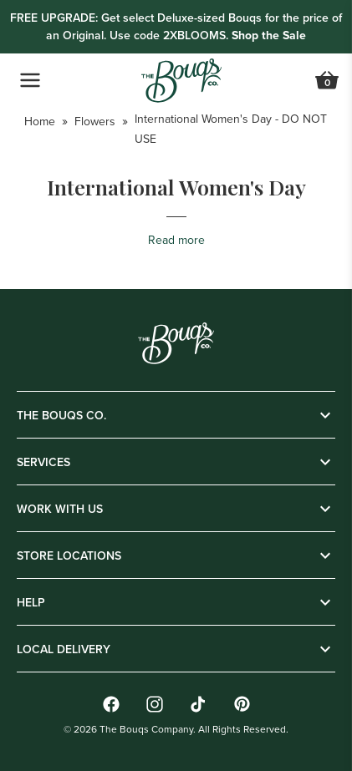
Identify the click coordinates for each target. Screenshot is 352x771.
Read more (176, 239)
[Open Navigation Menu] (30, 80)
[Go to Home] (181, 80)
